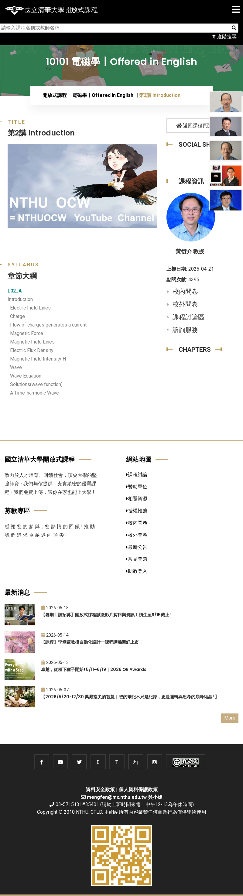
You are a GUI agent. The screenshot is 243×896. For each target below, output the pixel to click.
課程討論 (136, 474)
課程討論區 (188, 317)
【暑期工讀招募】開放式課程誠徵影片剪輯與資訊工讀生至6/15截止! (106, 615)
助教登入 (136, 571)
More (229, 718)
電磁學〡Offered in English (102, 95)
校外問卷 (185, 304)
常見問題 (136, 559)
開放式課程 (55, 95)
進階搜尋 (224, 36)
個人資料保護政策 (138, 789)
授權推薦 (136, 511)
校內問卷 (185, 291)
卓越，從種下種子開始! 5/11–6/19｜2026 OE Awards (93, 669)
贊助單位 (136, 487)
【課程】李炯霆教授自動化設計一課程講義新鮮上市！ (92, 642)
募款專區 (17, 510)
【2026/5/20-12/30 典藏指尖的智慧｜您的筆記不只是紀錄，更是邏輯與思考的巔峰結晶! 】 (130, 697)
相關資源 (136, 498)
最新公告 (136, 547)
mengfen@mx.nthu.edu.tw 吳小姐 (125, 797)
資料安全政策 (100, 789)
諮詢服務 (185, 329)
